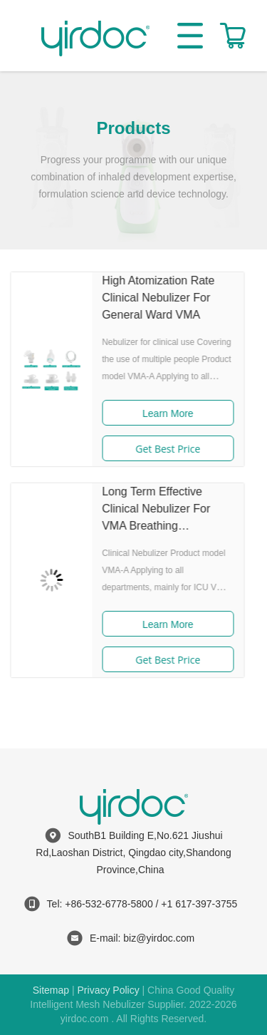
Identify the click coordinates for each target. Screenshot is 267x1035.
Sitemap (51, 990)
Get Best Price (157, 448)
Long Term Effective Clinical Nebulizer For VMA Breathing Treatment (145, 510)
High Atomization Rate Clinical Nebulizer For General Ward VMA (147, 297)
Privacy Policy (109, 990)
